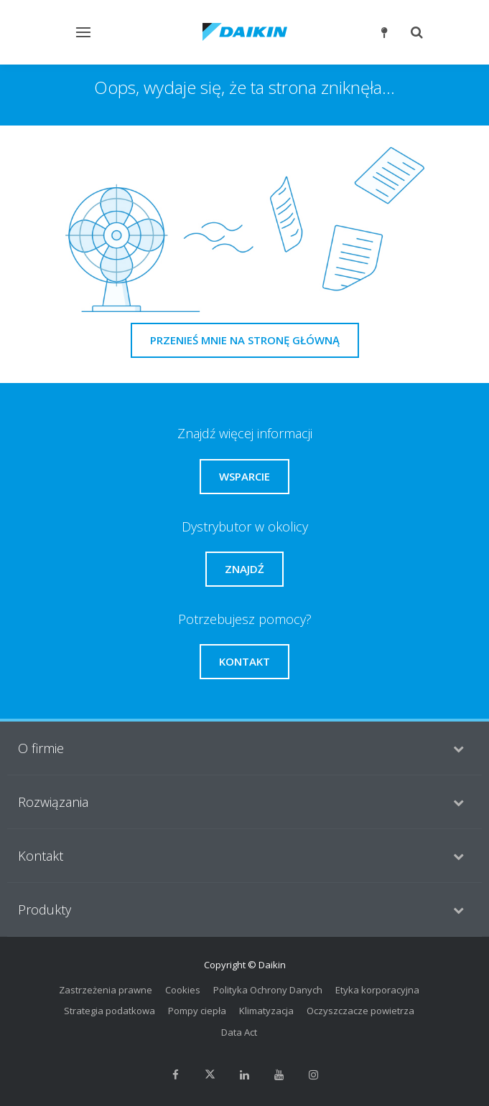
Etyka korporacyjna (377, 989)
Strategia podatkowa (109, 1010)
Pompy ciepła (197, 1010)
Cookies (182, 989)
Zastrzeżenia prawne (105, 989)
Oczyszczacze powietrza (360, 1010)
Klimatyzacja (266, 1010)
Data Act (239, 1032)
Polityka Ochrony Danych (267, 989)
